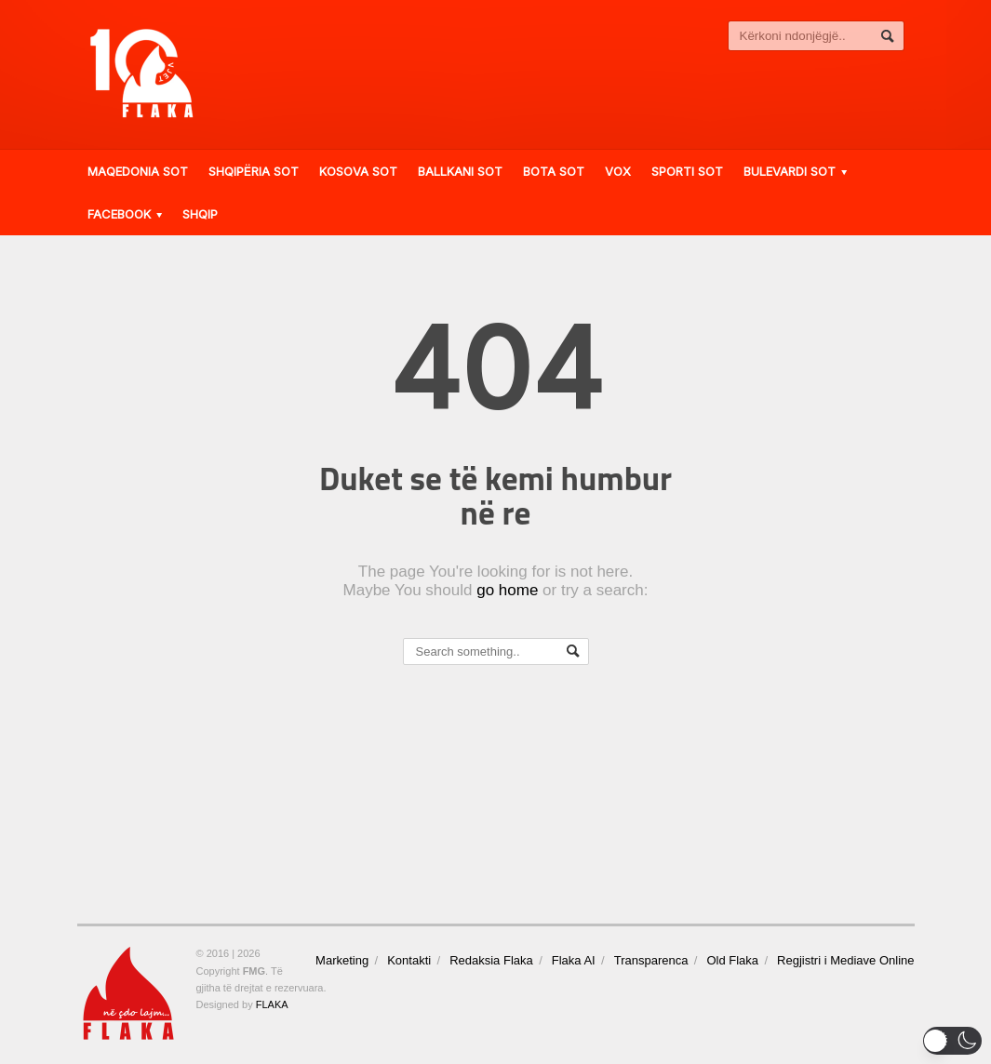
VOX (618, 171)
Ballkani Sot (460, 171)
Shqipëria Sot (253, 171)
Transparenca (651, 960)
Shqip (200, 213)
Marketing (341, 960)
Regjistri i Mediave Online (845, 960)
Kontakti (409, 960)
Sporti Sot (687, 171)
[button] (952, 1041)
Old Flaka (732, 960)
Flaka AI (574, 960)
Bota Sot (553, 171)
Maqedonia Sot (137, 171)
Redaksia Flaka (491, 960)
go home (507, 590)
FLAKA (272, 1004)
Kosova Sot (358, 171)
